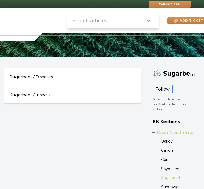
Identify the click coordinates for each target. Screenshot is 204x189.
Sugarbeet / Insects (29, 94)
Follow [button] (163, 89)
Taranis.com (170, 4)
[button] (148, 21)
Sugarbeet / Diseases (31, 77)
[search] (102, 21)
